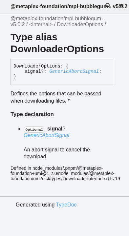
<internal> (41, 24)
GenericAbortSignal (74, 71)
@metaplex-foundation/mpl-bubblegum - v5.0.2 (69, 6)
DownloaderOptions (80, 24)
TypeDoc (66, 204)
